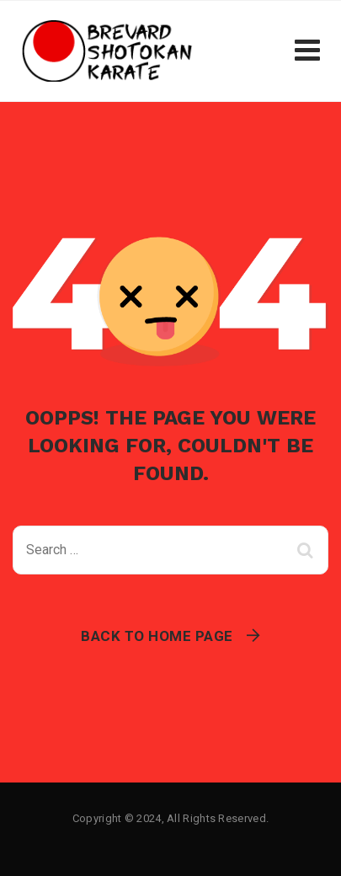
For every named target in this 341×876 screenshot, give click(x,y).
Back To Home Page (157, 636)
